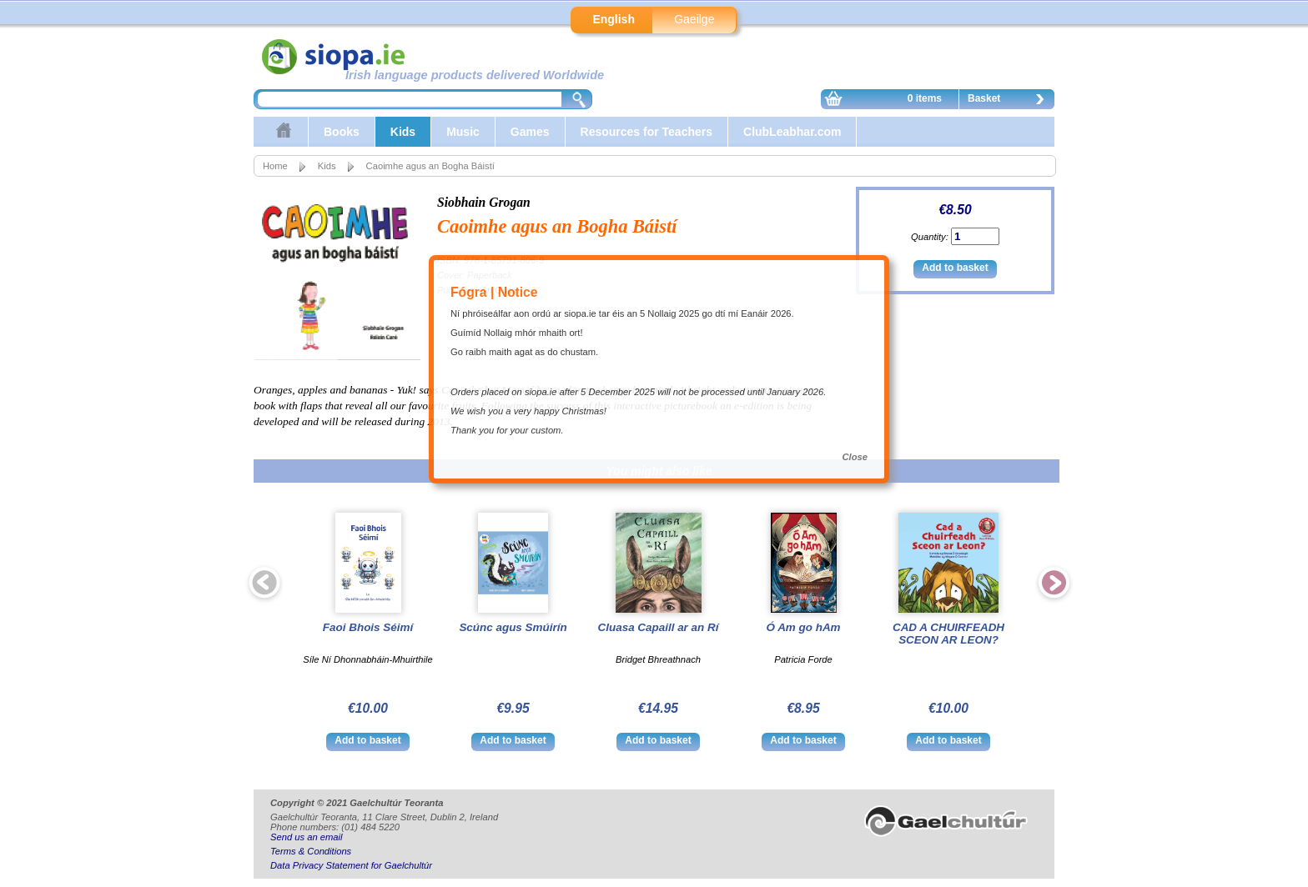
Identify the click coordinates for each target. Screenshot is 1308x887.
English (613, 19)
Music (463, 131)
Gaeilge (694, 19)
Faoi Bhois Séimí (368, 627)
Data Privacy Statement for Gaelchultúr (351, 865)
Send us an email (306, 837)
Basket (1010, 101)
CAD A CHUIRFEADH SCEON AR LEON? (948, 633)
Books (342, 131)
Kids (402, 131)
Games (530, 131)
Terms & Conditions (310, 851)
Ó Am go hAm (803, 627)
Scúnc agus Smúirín (512, 627)
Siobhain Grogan (484, 202)
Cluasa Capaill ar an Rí (658, 627)
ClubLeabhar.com (792, 131)
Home (275, 166)
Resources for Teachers (646, 131)
